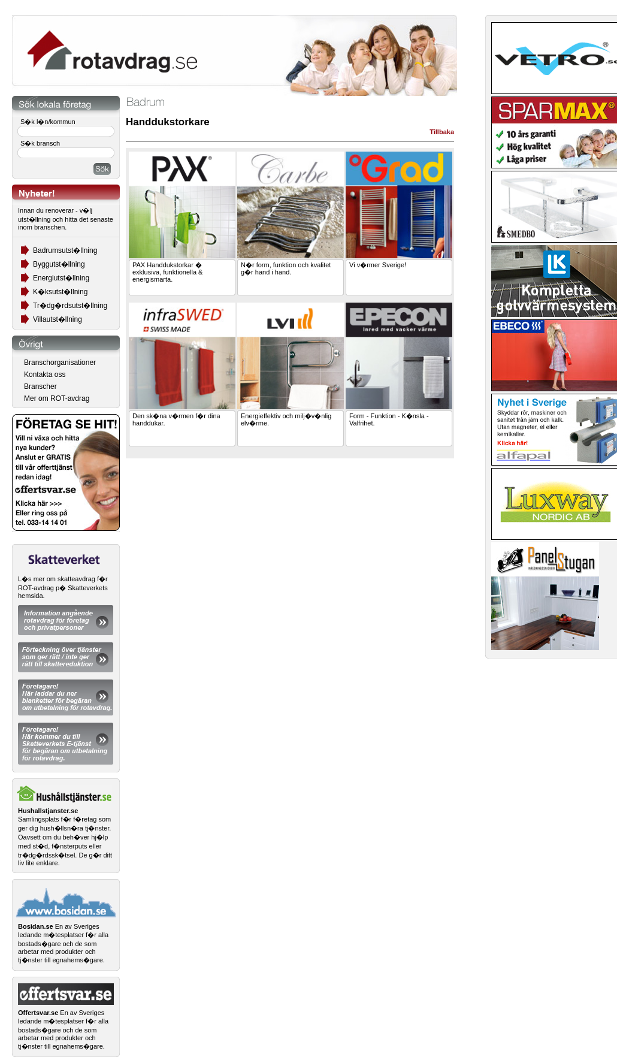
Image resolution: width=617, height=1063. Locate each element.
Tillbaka (442, 131)
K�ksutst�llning (60, 292)
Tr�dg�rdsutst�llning (70, 305)
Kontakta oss (44, 374)
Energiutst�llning (61, 278)
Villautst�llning (57, 319)
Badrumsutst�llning (65, 250)
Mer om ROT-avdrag (56, 398)
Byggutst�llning (59, 264)
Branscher (40, 386)
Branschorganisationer (60, 362)
